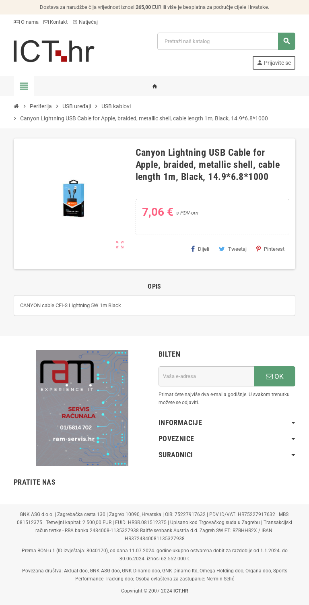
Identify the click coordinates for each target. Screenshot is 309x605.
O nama (26, 22)
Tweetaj (233, 249)
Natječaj (85, 22)
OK (275, 376)
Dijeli (200, 249)
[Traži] (226, 41)
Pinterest (270, 249)
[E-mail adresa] (206, 376)
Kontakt (55, 22)
